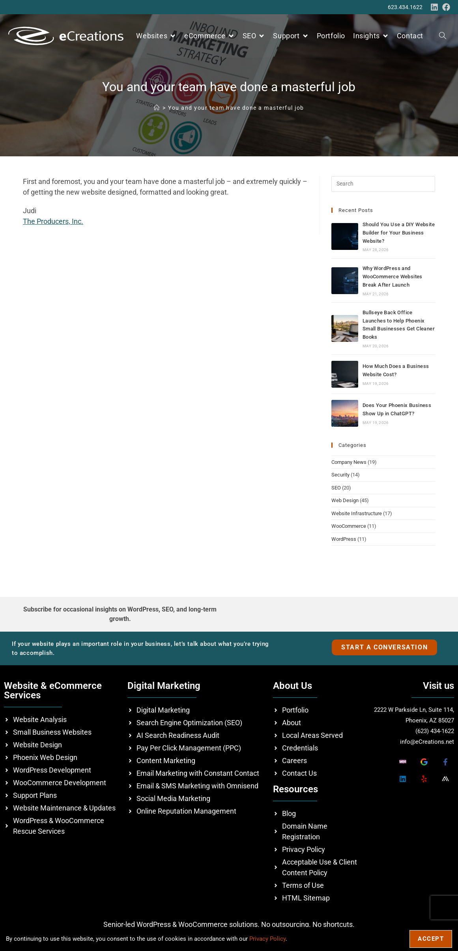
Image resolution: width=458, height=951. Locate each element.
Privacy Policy (267, 938)
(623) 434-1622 (434, 731)
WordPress (343, 539)
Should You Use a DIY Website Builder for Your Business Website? (399, 232)
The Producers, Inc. (53, 221)
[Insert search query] (383, 184)
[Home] (157, 108)
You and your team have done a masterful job (236, 108)
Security (340, 475)
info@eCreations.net (427, 741)
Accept (431, 938)
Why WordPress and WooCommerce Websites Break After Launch (392, 276)
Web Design (345, 500)
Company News (348, 462)
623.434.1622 (405, 7)
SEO (336, 488)
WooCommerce (348, 526)
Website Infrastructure (356, 513)
